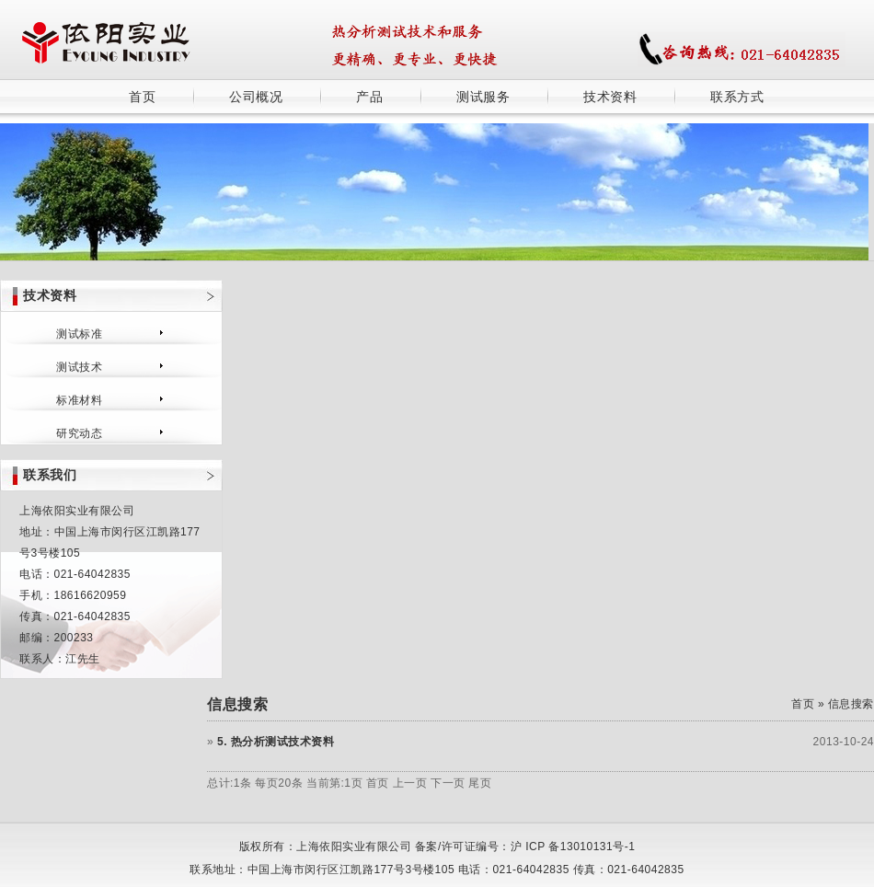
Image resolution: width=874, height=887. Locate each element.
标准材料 (79, 400)
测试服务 (483, 96)
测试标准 (79, 334)
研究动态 (79, 433)
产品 (369, 96)
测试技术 (79, 367)
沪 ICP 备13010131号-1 (573, 846)
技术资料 (610, 96)
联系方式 (737, 96)
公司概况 (255, 96)
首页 (142, 96)
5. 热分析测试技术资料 (275, 741)
